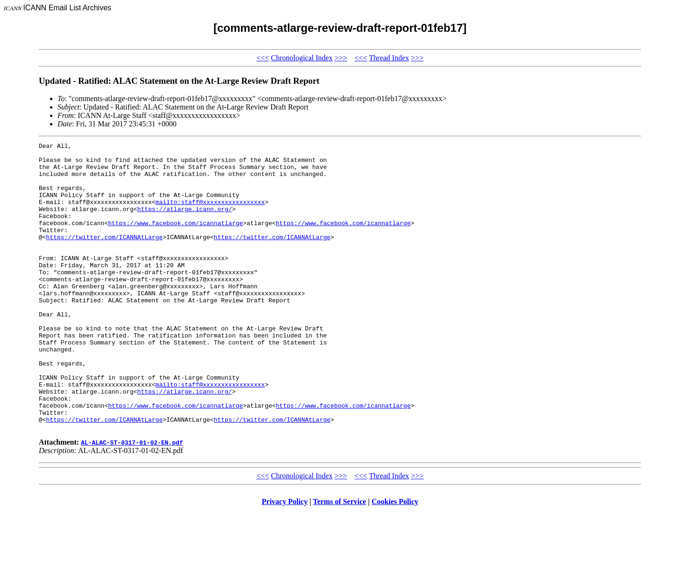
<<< (263, 58)
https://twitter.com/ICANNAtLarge (104, 256)
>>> (341, 58)
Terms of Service (339, 559)
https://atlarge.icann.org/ (184, 223)
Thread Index (389, 58)
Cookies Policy (395, 559)
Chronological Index (302, 58)
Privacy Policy (285, 559)
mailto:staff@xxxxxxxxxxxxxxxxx (210, 214)
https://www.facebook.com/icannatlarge (175, 239)
